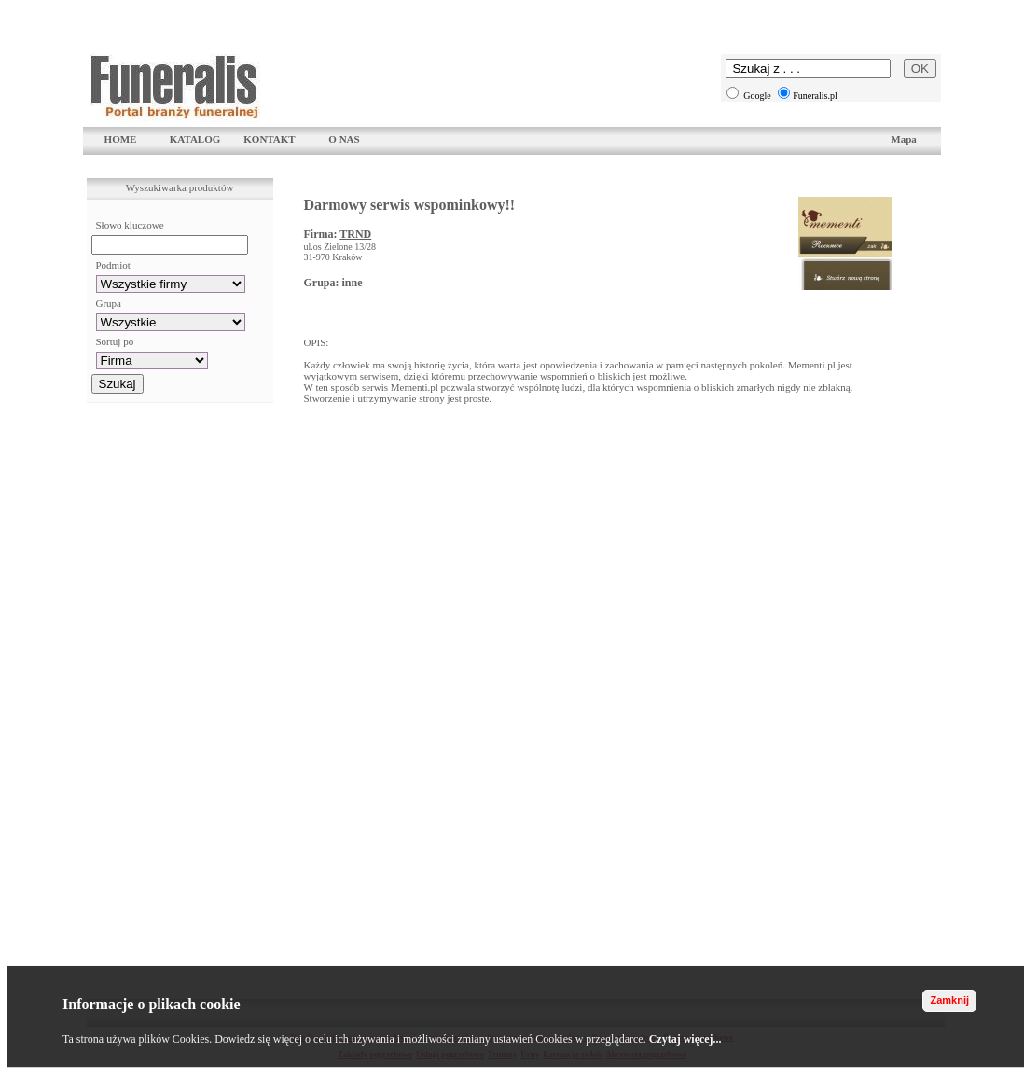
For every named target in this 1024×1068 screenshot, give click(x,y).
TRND (355, 234)
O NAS (343, 139)
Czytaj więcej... (685, 1039)
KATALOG (195, 139)
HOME (120, 139)
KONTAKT (269, 139)
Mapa (904, 139)
